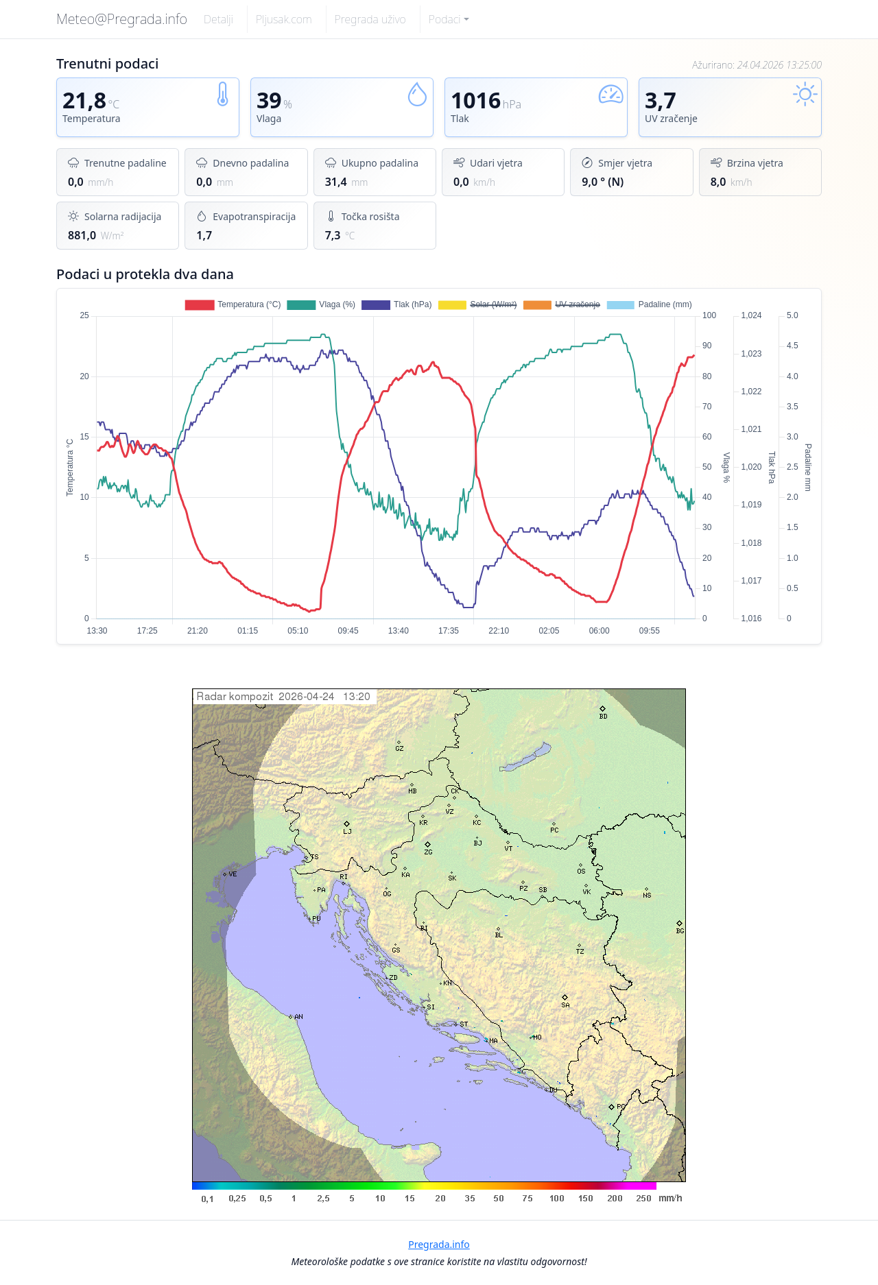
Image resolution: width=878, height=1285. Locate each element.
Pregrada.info (439, 1244)
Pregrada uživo (370, 19)
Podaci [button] (445, 19)
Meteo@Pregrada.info (121, 19)
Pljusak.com (284, 19)
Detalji (218, 19)
